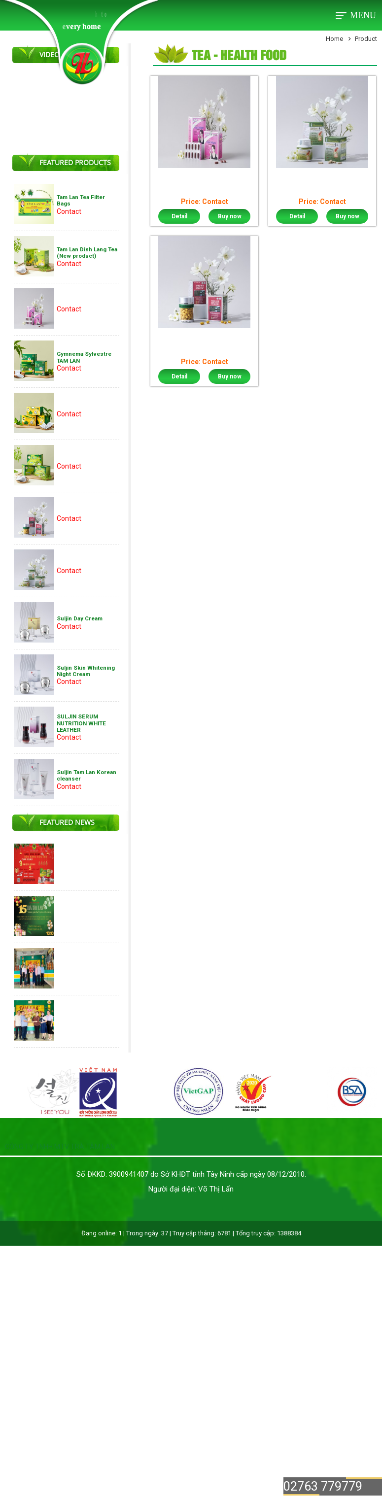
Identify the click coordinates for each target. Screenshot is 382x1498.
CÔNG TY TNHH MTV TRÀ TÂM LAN (60, 1147)
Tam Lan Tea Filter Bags (81, 200)
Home (334, 38)
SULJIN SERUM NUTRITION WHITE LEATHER (81, 723)
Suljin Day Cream (80, 618)
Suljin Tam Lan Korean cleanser (86, 775)
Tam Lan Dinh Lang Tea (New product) (87, 252)
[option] (42, 1092)
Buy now (230, 216)
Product (366, 38)
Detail (179, 216)
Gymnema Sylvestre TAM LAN (84, 357)
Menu (363, 15)
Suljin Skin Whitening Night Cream (86, 671)
